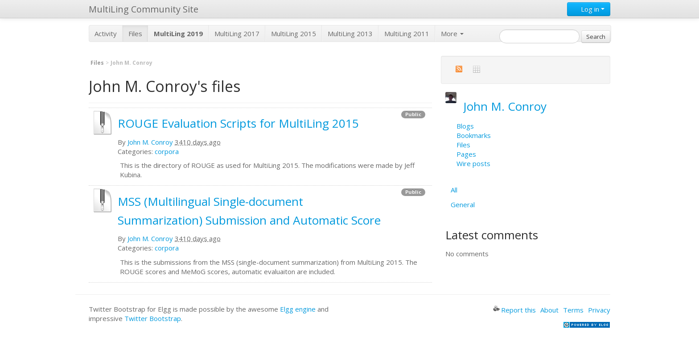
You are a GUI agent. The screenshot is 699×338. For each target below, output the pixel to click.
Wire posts (473, 163)
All (454, 189)
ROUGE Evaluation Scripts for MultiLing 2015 (238, 123)
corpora (167, 151)
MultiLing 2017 (236, 33)
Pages (466, 154)
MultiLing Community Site (143, 9)
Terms (573, 309)
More (452, 33)
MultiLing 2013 (350, 33)
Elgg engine (298, 309)
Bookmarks (473, 135)
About (549, 309)
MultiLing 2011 (406, 33)
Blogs (465, 125)
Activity (106, 33)
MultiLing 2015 (293, 33)
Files (135, 33)
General (463, 204)
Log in (588, 8)
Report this (514, 309)
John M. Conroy (150, 142)
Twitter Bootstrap (152, 318)
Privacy (599, 309)
